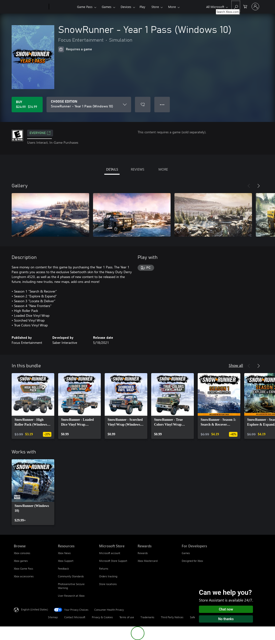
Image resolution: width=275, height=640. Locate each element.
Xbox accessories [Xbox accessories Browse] (24, 576)
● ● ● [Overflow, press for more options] (162, 104)
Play (142, 7)
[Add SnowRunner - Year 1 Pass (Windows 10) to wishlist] (142, 104)
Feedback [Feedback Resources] (63, 568)
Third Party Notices (172, 617)
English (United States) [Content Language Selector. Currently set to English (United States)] (34, 609)
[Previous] (249, 185)
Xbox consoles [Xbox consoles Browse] (22, 553)
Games (106, 7)
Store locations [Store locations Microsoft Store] (108, 584)
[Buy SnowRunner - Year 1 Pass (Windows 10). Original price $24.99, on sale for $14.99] (27, 104)
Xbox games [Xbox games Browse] (21, 560)
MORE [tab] (163, 169)
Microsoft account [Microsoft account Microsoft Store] (109, 553)
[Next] (258, 185)
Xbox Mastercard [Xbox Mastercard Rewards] (147, 560)
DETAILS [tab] (112, 169)
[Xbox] (62, 6)
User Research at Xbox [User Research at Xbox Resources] (71, 595)
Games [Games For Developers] (186, 553)
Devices (126, 7)
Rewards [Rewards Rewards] (143, 553)
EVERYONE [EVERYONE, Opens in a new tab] (40, 133)
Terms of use (126, 617)
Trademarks (147, 617)
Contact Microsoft (74, 617)
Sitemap (53, 617)
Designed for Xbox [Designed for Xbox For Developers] (192, 560)
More (172, 7)
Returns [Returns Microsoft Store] (103, 568)
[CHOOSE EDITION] (89, 104)
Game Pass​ (85, 7)
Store (155, 7)
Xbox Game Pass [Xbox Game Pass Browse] (23, 568)
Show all (236, 365)
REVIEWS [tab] (137, 169)
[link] (33, 406)
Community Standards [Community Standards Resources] (71, 576)
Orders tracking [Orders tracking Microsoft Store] (108, 576)
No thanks (226, 619)
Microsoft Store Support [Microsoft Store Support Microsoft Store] (113, 560)
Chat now (226, 609)
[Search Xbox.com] (235, 6)
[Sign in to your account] (255, 6)
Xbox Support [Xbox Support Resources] (65, 560)
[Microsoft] (30, 6)
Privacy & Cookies (102, 617)
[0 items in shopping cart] (245, 6)
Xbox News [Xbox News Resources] (64, 553)
